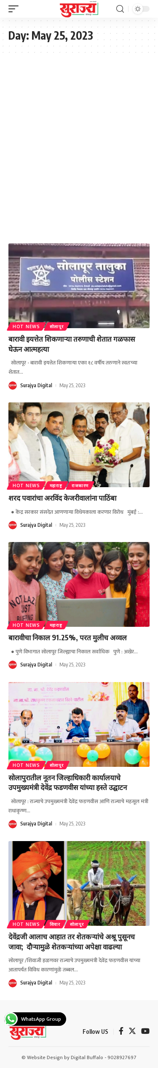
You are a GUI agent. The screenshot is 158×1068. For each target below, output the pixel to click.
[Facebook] (121, 1032)
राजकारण (80, 485)
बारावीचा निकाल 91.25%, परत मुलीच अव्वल (67, 637)
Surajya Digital (36, 385)
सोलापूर (57, 326)
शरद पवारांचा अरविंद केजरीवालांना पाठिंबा (62, 497)
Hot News (26, 326)
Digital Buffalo (87, 1057)
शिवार (55, 924)
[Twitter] (132, 1032)
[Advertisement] (79, 148)
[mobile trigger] (15, 8)
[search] (120, 9)
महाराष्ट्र (56, 485)
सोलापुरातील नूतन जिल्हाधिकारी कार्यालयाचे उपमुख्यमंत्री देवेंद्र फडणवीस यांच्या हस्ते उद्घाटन (67, 782)
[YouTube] (145, 1032)
